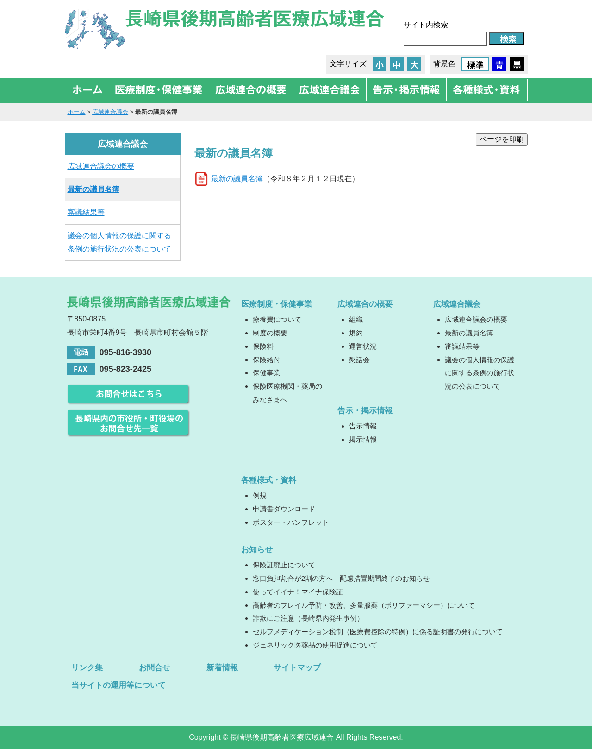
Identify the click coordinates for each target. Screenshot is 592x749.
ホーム (77, 111)
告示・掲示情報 (365, 410)
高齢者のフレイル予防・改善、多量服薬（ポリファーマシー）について (364, 605)
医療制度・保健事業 (276, 303)
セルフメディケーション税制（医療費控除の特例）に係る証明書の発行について (378, 632)
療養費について (277, 319)
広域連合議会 (110, 111)
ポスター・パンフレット (291, 522)
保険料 (263, 346)
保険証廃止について (284, 565)
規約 (356, 333)
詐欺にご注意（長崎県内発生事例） (308, 618)
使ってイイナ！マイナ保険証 (298, 592)
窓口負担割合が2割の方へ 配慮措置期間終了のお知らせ (341, 578)
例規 (260, 495)
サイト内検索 (426, 25)
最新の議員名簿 (237, 179)
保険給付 (266, 360)
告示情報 (363, 426)
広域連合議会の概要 (101, 166)
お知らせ (257, 549)
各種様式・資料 (268, 480)
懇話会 (359, 360)
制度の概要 (270, 333)
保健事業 (266, 373)
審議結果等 (86, 212)
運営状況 (363, 346)
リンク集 (87, 667)
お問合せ (154, 667)
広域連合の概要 (365, 303)
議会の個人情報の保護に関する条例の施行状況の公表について (119, 242)
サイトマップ (297, 667)
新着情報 (222, 667)
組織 (356, 319)
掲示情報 (363, 439)
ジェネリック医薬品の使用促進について (315, 645)
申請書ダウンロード (284, 509)
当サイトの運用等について (118, 685)
